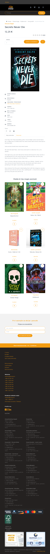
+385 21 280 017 (31, 492)
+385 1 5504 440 (9, 380)
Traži (41, 13)
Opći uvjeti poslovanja (10, 358)
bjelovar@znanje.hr (32, 482)
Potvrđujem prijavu (25, 335)
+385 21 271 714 (9, 445)
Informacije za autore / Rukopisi (13, 401)
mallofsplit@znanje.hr (32, 493)
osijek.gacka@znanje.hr (11, 482)
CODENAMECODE (40, 551)
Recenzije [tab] (18, 135)
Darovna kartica (9, 369)
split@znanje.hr (9, 447)
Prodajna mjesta (9, 356)
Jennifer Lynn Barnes (36, 249)
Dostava (7, 367)
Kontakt (7, 354)
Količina (8, 39)
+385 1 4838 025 (9, 492)
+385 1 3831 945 (9, 501)
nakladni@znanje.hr (10, 397)
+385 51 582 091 (9, 382)
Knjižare (7, 2)
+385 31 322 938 (9, 480)
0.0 (39, 35)
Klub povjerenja (9, 363)
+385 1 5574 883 (9, 468)
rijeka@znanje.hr (10, 435)
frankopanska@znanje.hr (11, 470)
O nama (7, 352)
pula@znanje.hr (31, 424)
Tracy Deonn (36, 295)
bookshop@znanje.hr (11, 424)
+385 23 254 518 (9, 384)
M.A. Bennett (14, 295)
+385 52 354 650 (9, 388)
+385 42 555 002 (31, 447)
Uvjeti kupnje (8, 365)
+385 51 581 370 (31, 457)
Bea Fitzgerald (14, 213)
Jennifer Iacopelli (36, 212)
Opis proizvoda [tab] (10, 135)
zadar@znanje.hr (10, 459)
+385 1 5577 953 (9, 390)
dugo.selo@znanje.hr (11, 493)
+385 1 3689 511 (9, 399)
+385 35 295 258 (9, 386)
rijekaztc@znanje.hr (32, 459)
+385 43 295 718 (9, 378)
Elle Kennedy (14, 249)
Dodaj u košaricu (31, 41)
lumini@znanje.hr (31, 449)
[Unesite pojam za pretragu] (25, 13)
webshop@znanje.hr (10, 376)
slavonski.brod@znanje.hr (33, 435)
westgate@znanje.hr (32, 470)
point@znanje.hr (10, 503)
